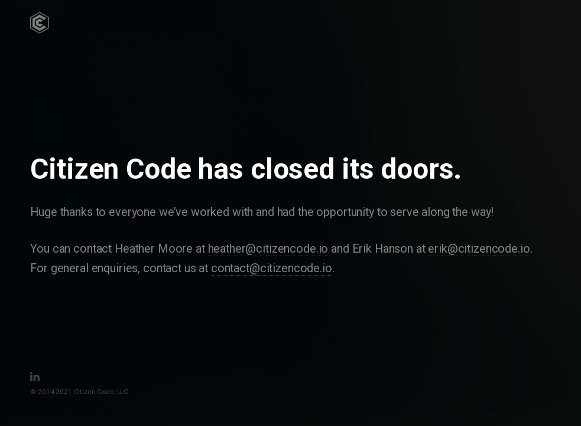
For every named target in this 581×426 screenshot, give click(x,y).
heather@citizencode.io (268, 249)
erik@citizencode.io (479, 249)
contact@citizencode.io (271, 268)
